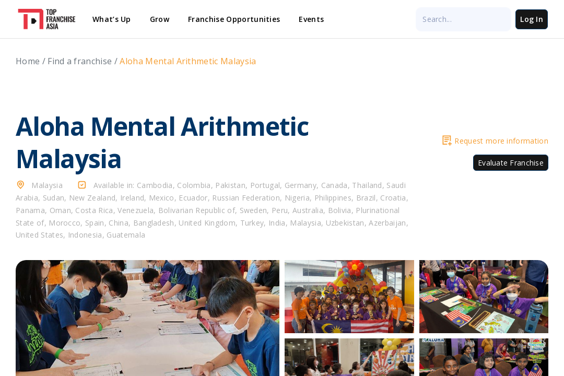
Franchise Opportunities (234, 19)
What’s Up (111, 19)
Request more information (495, 140)
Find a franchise (80, 61)
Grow (159, 19)
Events (311, 19)
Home (28, 61)
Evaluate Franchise (511, 163)
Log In (531, 19)
